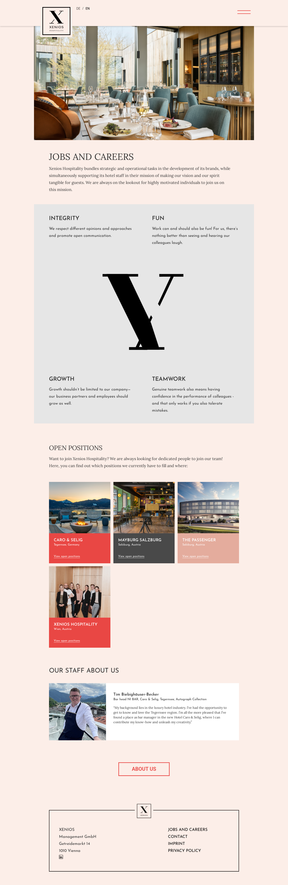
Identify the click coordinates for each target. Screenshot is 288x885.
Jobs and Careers (188, 838)
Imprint (176, 852)
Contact (178, 845)
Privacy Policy (184, 859)
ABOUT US (144, 777)
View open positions (67, 564)
